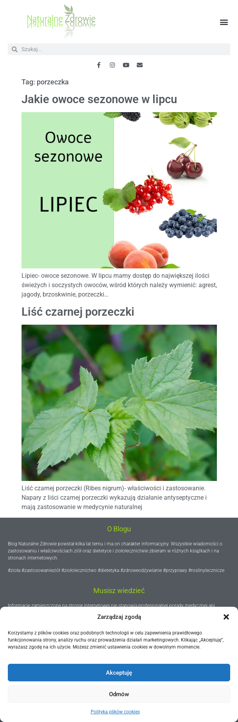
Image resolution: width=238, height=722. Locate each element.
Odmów (119, 694)
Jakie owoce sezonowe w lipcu (99, 99)
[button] (226, 617)
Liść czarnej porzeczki (77, 311)
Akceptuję (119, 672)
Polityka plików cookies (115, 712)
